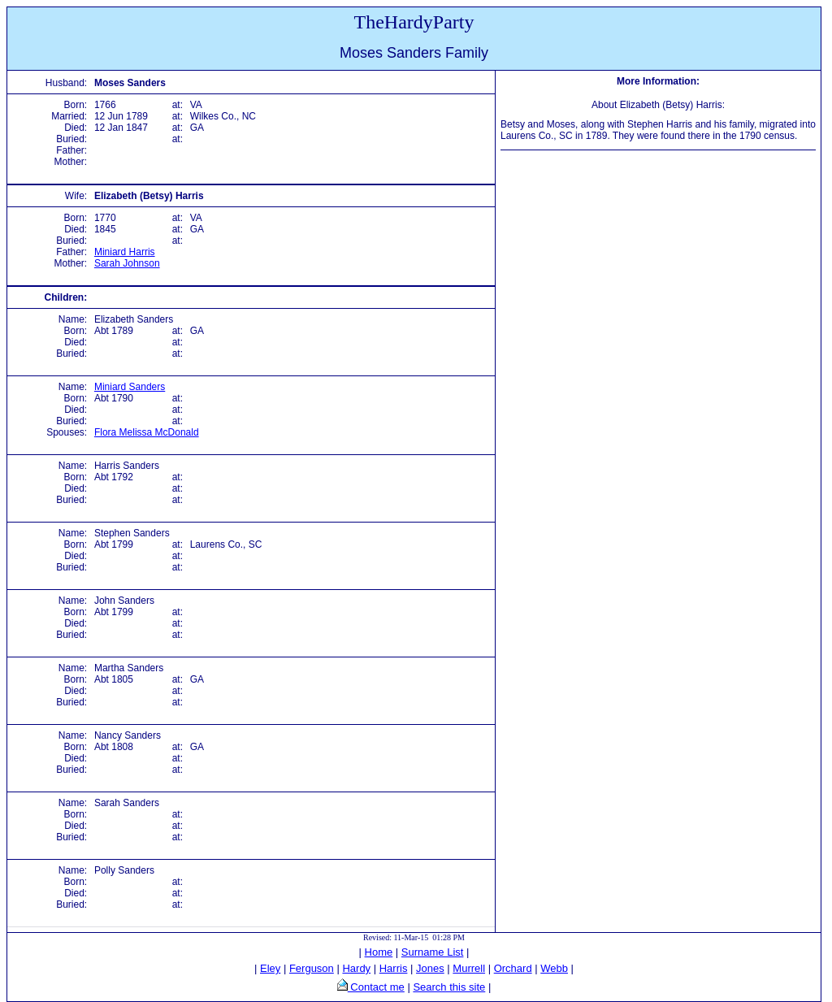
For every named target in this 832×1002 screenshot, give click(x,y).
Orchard (513, 968)
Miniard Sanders (129, 387)
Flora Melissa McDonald (146, 432)
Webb (554, 968)
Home (379, 952)
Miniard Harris (124, 252)
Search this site (449, 987)
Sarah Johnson (127, 263)
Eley (270, 968)
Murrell (469, 968)
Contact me (376, 987)
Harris (393, 968)
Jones (430, 968)
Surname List (432, 952)
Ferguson (311, 968)
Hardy (356, 968)
